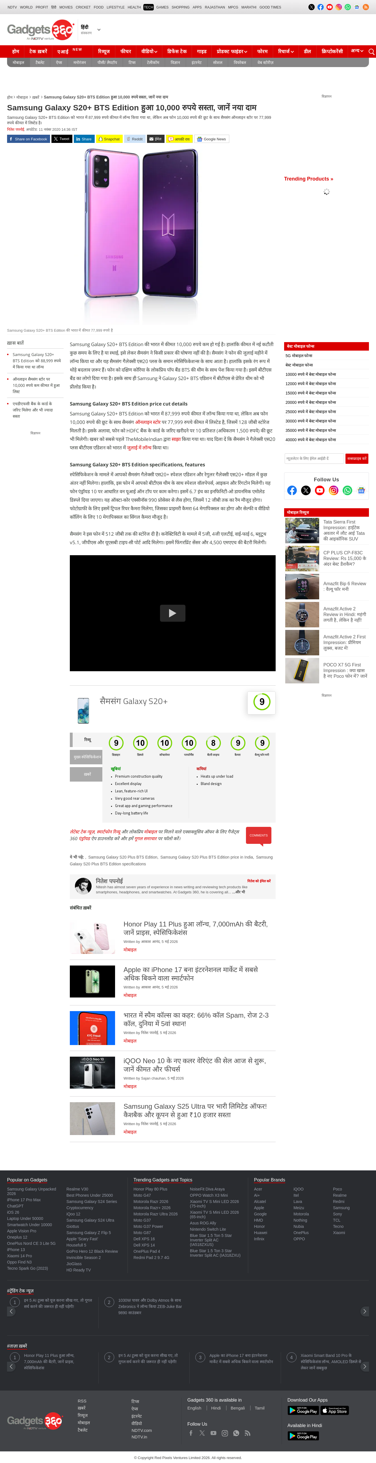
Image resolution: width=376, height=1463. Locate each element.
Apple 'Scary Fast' (82, 1239)
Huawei (260, 1232)
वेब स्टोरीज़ (265, 62)
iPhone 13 (16, 1249)
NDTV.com (141, 1430)
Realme (340, 1195)
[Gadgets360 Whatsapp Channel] (347, 490)
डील (307, 51)
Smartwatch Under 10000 (29, 1224)
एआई (70, 51)
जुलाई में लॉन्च (139, 447)
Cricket (83, 7)
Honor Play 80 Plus (150, 1189)
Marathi (248, 7)
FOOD (99, 7)
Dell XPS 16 (144, 1239)
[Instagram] (333, 490)
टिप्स (132, 62)
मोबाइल (18, 62)
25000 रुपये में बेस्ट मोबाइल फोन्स (311, 411)
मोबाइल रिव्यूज (298, 512)
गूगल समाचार (145, 838)
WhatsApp (236, 1432)
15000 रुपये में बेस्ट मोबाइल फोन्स (311, 393)
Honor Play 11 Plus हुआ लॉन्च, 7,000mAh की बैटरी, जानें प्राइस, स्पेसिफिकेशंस (49, 1361)
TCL (336, 1220)
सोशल (217, 62)
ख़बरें (35, 97)
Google (260, 1214)
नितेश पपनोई (15, 129)
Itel (296, 1195)
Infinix (259, 1239)
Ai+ (257, 1195)
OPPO (299, 1239)
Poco (337, 1189)
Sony (337, 1214)
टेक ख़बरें (38, 51)
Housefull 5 (76, 1245)
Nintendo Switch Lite (208, 1229)
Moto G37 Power (148, 1226)
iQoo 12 (73, 1214)
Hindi (216, 1408)
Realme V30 (77, 1189)
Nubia (298, 1226)
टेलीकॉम (153, 62)
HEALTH (134, 7)
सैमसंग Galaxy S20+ (134, 702)
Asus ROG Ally (203, 1223)
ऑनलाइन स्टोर (148, 422)
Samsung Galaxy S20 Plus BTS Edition (122, 857)
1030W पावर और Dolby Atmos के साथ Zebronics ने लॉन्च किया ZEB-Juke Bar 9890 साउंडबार (150, 1306)
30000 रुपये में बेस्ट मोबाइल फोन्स (311, 421)
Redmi (338, 1201)
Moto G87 (142, 1232)
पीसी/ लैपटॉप (107, 62)
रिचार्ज (284, 51)
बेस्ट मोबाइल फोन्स (299, 365)
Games (162, 7)
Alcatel (260, 1201)
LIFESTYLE (115, 7)
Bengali (238, 1408)
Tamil (260, 1408)
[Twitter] (306, 490)
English (194, 1408)
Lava (297, 1201)
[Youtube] (320, 490)
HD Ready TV (78, 1270)
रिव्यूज (104, 51)
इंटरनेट (197, 62)
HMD (258, 1220)
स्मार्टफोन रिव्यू (108, 832)
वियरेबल (240, 62)
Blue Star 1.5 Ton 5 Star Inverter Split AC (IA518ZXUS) (211, 1240)
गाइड (201, 51)
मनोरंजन (80, 62)
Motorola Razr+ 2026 (151, 1207)
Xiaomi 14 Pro (19, 1256)
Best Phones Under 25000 (89, 1195)
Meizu (298, 1207)
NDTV (12, 7)
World (26, 7)
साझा (176, 439)
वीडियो (147, 51)
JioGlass (74, 1264)
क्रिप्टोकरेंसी (332, 51)
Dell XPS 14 (144, 1245)
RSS (82, 1400)
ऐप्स (59, 62)
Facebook (191, 1432)
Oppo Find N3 (19, 1262)
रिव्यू (87, 740)
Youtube (213, 1432)
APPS (197, 7)
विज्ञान (175, 62)
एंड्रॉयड (84, 838)
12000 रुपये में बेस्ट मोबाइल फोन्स (311, 383)
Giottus (72, 1226)
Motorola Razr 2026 (150, 1201)
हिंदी (53, 7)
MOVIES (66, 7)
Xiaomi (339, 1232)
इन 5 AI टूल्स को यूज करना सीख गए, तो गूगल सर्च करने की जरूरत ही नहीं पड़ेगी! (58, 1303)
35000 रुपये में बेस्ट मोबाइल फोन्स (311, 430)
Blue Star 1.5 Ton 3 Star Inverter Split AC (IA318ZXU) (215, 1253)
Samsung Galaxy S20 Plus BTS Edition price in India (206, 857)
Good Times (270, 7)
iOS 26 (13, 1212)
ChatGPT (15, 1206)
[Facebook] (292, 490)
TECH (148, 7)
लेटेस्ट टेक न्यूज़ (82, 832)
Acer (258, 1189)
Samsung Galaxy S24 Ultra (90, 1220)
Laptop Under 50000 (25, 1218)
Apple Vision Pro (21, 1231)
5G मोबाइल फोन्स (299, 355)
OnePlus (301, 1232)
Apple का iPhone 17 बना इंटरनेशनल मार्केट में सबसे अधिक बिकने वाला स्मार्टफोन (241, 1358)
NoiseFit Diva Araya (207, 1189)
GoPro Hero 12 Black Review (92, 1251)
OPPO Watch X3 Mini (209, 1195)
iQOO (298, 1189)
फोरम (262, 51)
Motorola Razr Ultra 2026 (155, 1214)
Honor (259, 1226)
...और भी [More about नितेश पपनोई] (238, 892)
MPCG (233, 7)
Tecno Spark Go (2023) (27, 1268)
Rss (247, 1432)
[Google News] (361, 490)
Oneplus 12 (17, 1237)
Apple (259, 1207)
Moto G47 (142, 1195)
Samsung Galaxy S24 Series (91, 1201)
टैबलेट (40, 62)
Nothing (300, 1220)
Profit (42, 7)
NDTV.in (139, 1436)
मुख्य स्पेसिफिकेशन (87, 757)
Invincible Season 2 (83, 1257)
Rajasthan (215, 7)
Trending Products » (308, 179)
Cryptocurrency (79, 1207)
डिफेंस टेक (177, 51)
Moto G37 (142, 1220)
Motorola (301, 1214)
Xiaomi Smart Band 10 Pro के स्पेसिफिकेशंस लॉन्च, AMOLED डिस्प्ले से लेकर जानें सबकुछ (331, 1361)
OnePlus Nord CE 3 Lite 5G (31, 1243)
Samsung (341, 1207)
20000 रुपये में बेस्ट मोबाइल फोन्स (311, 402)
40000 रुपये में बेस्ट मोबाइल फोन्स (311, 439)
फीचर (125, 51)
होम (15, 51)
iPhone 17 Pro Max (24, 1200)
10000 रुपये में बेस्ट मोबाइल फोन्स (311, 374)
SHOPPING (180, 7)
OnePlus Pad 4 (146, 1251)
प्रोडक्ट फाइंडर (230, 51)
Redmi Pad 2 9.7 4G (151, 1257)
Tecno (338, 1226)
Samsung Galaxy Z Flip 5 (88, 1232)
